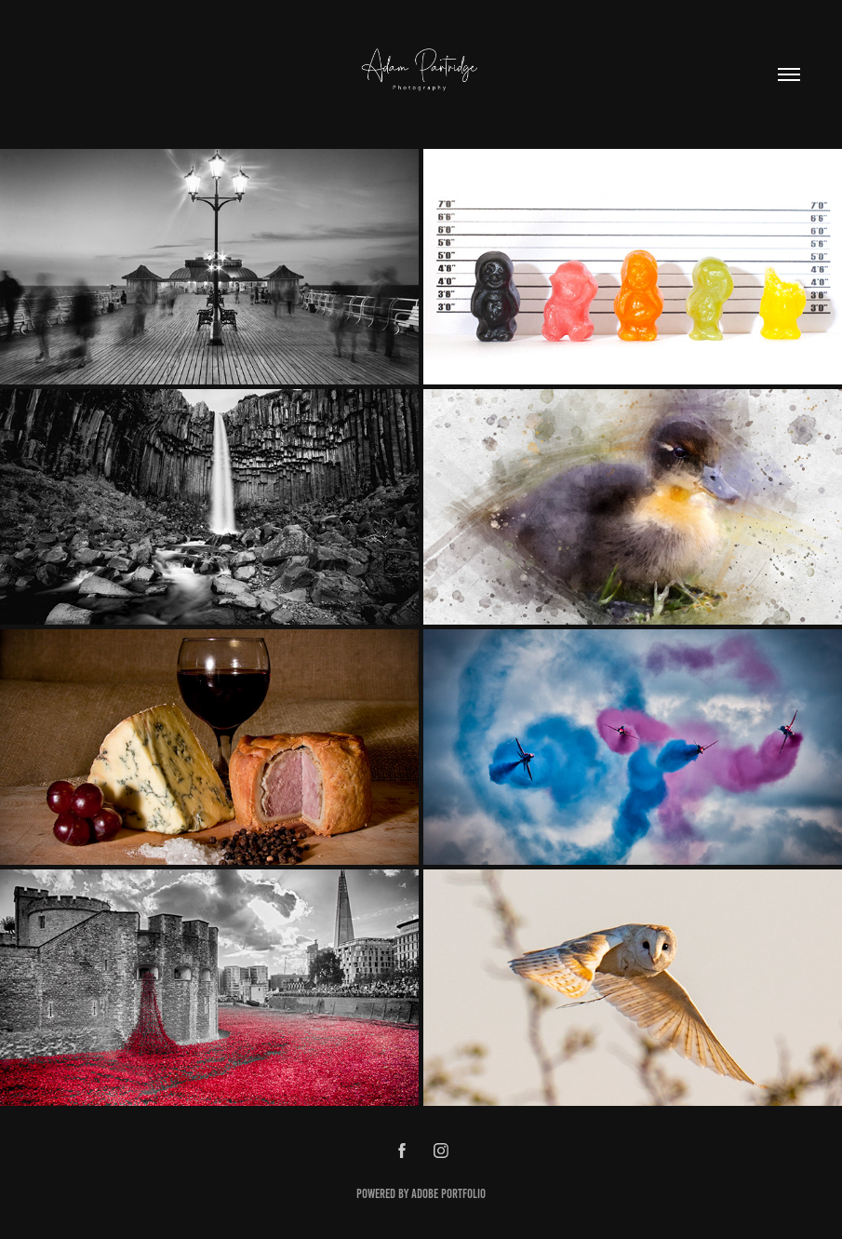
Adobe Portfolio (448, 1194)
